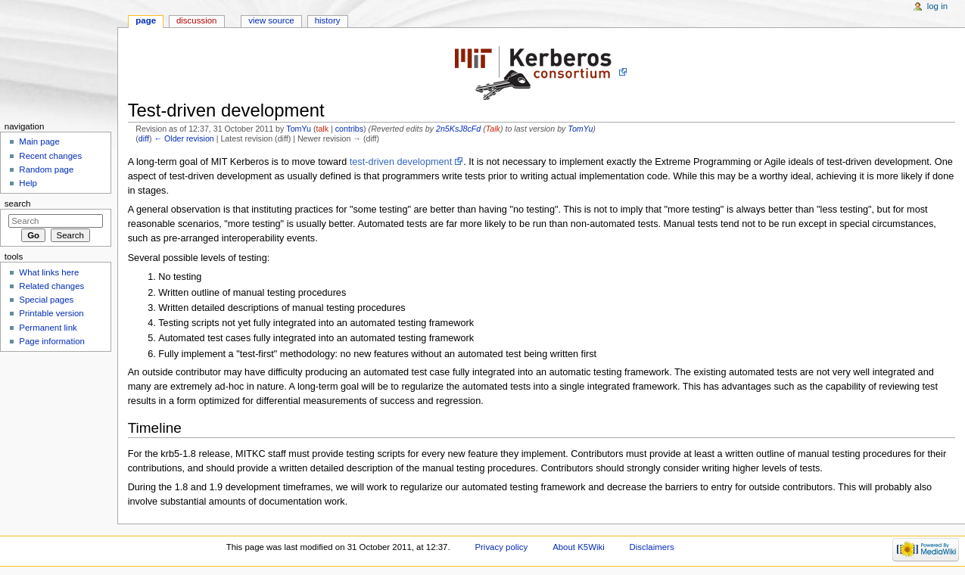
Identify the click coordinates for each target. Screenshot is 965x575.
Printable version (51, 313)
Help (28, 183)
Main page (39, 141)
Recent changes (50, 155)
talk (322, 128)
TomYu (298, 128)
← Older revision (183, 138)
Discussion (196, 20)
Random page (46, 169)
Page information (52, 341)
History (328, 20)
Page (145, 20)
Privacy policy (501, 547)
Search (18, 203)
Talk (493, 128)
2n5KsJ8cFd (458, 128)
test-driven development (401, 162)
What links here (49, 272)
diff (144, 138)
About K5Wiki (579, 547)
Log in (937, 6)
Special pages (46, 299)
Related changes (51, 286)
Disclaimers (652, 547)
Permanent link (47, 327)
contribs (349, 128)
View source (271, 20)
